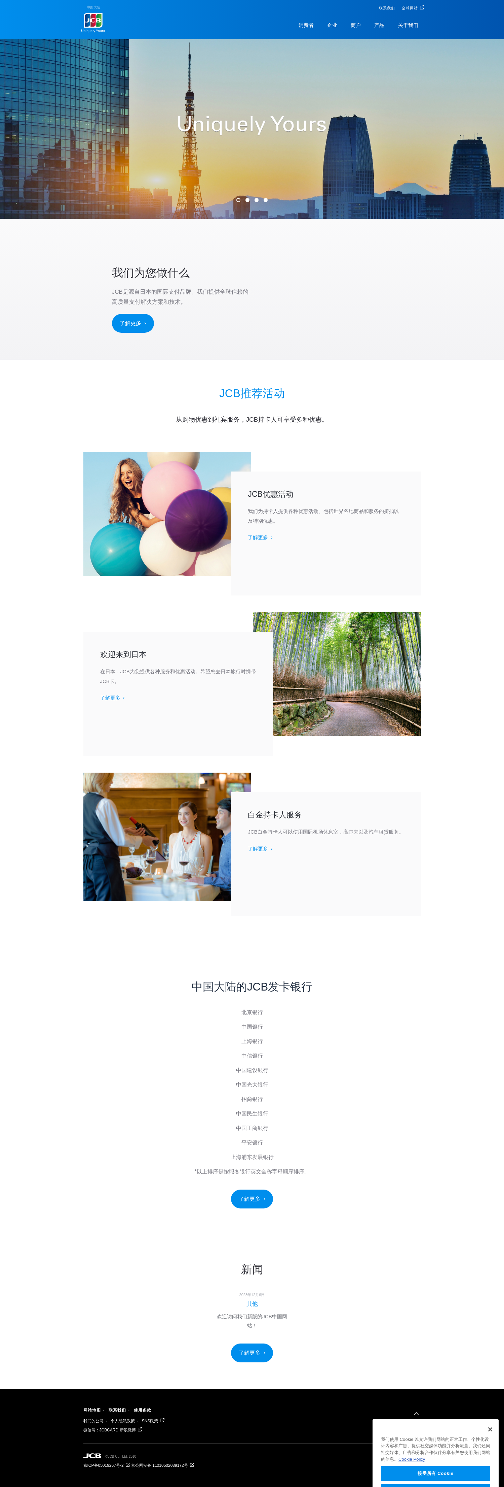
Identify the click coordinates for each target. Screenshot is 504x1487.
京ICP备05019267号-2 (103, 1465)
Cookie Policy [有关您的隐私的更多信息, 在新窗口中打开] (411, 1466)
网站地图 (92, 1410)
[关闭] (490, 1437)
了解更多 (130, 323)
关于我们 (408, 25)
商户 (356, 25)
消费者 (306, 25)
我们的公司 (93, 1421)
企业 (332, 25)
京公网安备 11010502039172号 (159, 1465)
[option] (252, 1310)
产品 (379, 25)
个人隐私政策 (123, 1421)
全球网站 (410, 8)
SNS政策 (150, 1421)
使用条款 (142, 1410)
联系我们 (387, 8)
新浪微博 (128, 1430)
